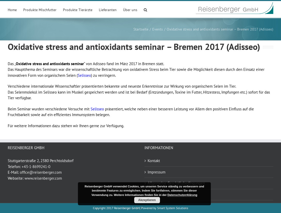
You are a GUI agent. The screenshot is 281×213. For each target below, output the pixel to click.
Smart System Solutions (172, 208)
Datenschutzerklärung (182, 194)
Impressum (156, 172)
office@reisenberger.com (41, 172)
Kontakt (154, 160)
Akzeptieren (147, 200)
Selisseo (84, 75)
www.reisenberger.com (43, 178)
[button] (145, 9)
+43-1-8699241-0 (36, 166)
